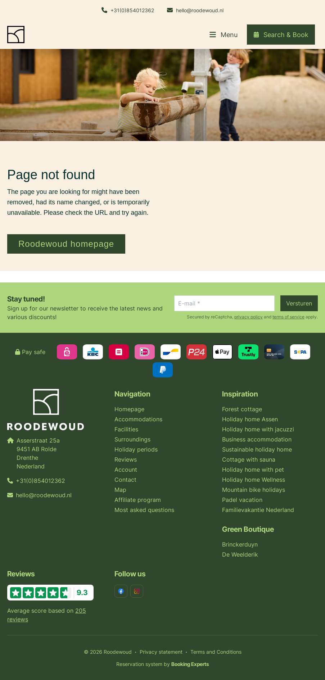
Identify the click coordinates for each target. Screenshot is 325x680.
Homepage (129, 409)
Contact (125, 479)
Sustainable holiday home (257, 449)
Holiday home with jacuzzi (258, 429)
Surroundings (132, 439)
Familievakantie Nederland (258, 509)
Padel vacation (242, 499)
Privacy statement (161, 652)
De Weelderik (240, 554)
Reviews (125, 459)
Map (120, 489)
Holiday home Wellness (253, 479)
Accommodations (138, 419)
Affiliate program (137, 499)
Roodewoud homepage (66, 244)
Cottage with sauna (248, 459)
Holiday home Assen (250, 419)
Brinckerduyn (240, 544)
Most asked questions (144, 509)
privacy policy (248, 316)
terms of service (288, 316)
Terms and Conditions (216, 652)
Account (125, 469)
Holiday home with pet (253, 469)
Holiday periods (136, 449)
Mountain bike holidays (253, 489)
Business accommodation (257, 439)
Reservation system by (162, 664)
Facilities (126, 429)
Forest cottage (242, 409)
